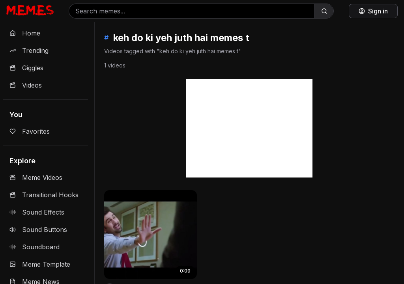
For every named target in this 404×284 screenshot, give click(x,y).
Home (24, 33)
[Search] (323, 11)
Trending (29, 50)
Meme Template (39, 264)
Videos (25, 85)
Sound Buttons (38, 230)
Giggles (26, 68)
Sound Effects (36, 212)
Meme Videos (35, 177)
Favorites (29, 131)
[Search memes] (191, 11)
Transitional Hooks (44, 195)
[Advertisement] (249, 128)
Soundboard (34, 247)
